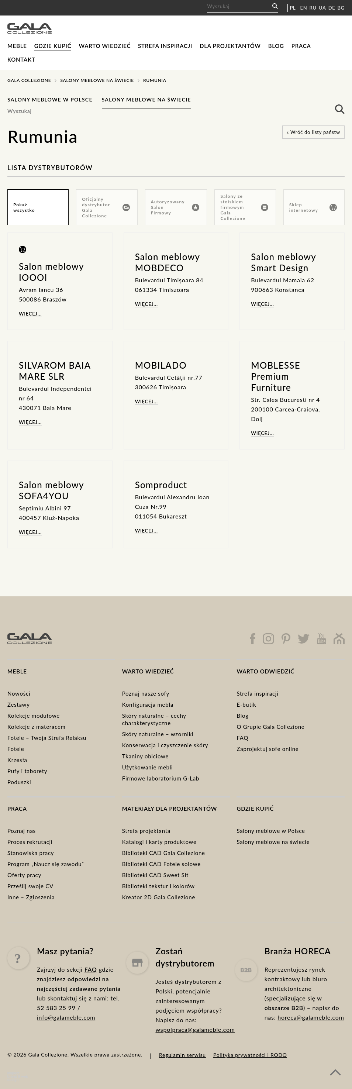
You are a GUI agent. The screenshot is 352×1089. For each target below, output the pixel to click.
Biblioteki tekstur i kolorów (158, 886)
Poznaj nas (21, 830)
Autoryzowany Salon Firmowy (175, 207)
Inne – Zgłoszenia (31, 897)
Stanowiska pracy (30, 853)
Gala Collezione (29, 80)
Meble (17, 45)
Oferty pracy (24, 875)
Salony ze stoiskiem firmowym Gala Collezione (244, 207)
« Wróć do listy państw (313, 132)
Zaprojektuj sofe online (267, 748)
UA (322, 8)
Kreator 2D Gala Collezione (158, 897)
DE (331, 8)
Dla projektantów (230, 45)
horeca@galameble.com (310, 1053)
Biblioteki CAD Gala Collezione (163, 853)
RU (313, 8)
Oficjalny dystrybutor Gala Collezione (106, 207)
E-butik (246, 704)
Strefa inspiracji (165, 45)
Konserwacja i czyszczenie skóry (165, 745)
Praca (301, 45)
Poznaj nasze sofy (145, 693)
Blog (276, 45)
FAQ (242, 737)
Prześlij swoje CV (30, 886)
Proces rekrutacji (29, 841)
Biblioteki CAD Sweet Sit (155, 875)
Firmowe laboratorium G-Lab (160, 778)
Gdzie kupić (53, 45)
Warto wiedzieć (105, 45)
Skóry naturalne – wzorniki (158, 734)
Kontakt (21, 59)
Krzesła (17, 760)
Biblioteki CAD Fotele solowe (161, 864)
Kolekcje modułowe (33, 715)
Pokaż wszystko (24, 207)
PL (293, 8)
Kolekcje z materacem (36, 726)
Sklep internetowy (313, 207)
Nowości (18, 693)
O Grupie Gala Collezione (270, 726)
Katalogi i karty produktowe (159, 841)
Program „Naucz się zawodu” (45, 864)
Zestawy (18, 704)
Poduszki (19, 782)
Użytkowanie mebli (147, 767)
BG (341, 8)
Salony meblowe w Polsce (50, 99)
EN (303, 8)
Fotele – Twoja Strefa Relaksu (46, 737)
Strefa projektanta (146, 830)
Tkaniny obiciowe (145, 756)
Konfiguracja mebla (147, 704)
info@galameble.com (66, 1037)
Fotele (15, 748)
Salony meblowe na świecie (97, 80)
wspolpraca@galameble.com (195, 1060)
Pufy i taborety (27, 771)
